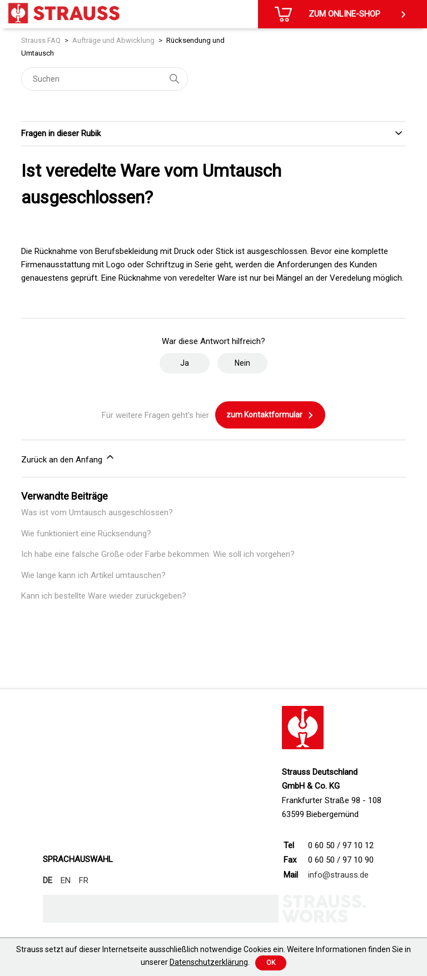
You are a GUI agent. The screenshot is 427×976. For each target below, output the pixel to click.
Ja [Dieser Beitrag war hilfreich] (184, 362)
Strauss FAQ (41, 40)
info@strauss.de (338, 875)
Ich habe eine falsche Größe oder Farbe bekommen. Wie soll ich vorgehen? (158, 554)
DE (47, 880)
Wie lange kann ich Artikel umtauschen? (93, 575)
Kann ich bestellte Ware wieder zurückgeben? (103, 596)
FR (83, 880)
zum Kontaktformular (270, 415)
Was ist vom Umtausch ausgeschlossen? (97, 512)
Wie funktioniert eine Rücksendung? (86, 534)
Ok (270, 963)
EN (66, 880)
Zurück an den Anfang (68, 458)
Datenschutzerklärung (209, 962)
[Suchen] (104, 79)
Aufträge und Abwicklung (113, 40)
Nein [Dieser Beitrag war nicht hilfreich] (242, 362)
